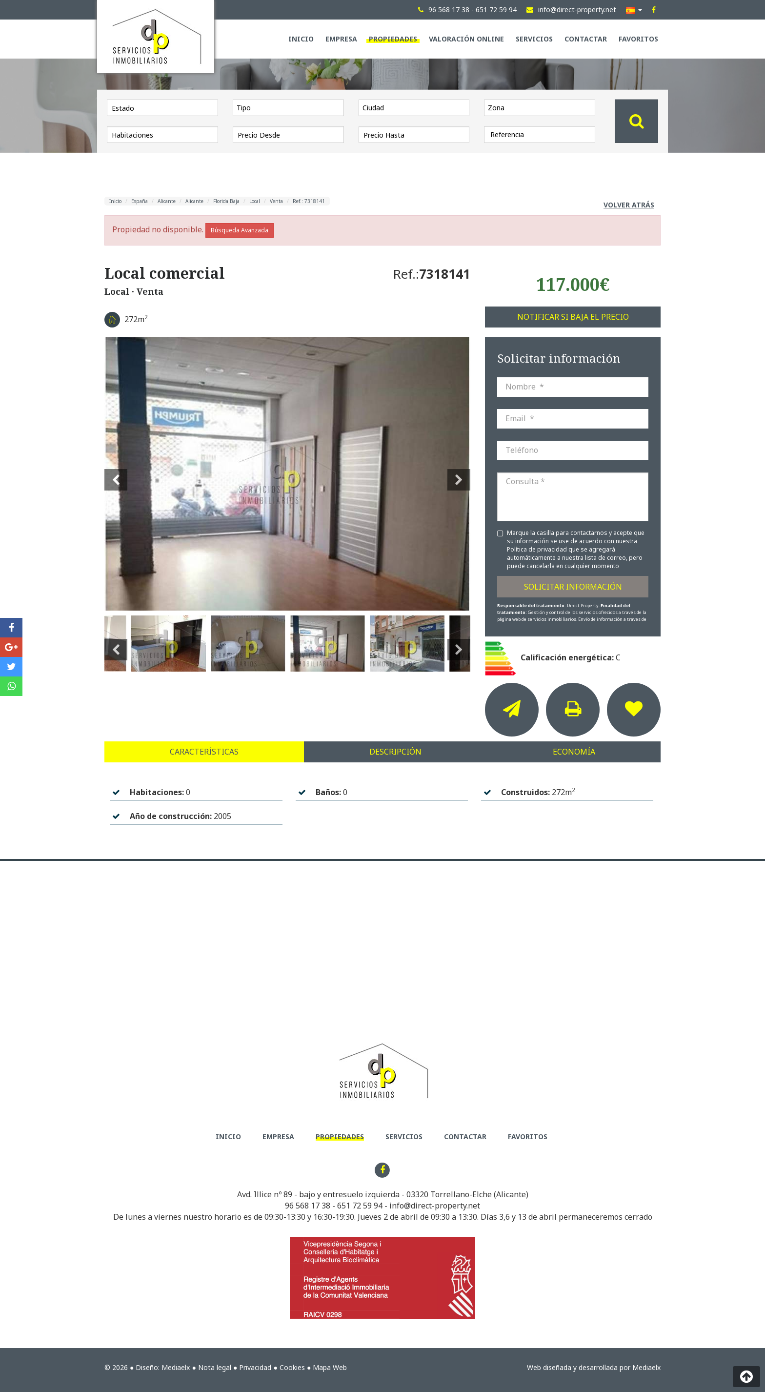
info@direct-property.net (434, 1205)
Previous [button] (115, 474)
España (139, 201)
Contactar (585, 38)
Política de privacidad (537, 549)
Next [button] (458, 474)
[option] (287, 474)
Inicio (301, 38)
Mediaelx (175, 1367)
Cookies (292, 1367)
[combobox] (288, 107)
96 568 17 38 (307, 1205)
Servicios (534, 38)
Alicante (167, 201)
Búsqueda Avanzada (239, 230)
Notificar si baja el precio (573, 316)
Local (254, 201)
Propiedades (393, 38)
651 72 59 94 (359, 1205)
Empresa (341, 38)
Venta (276, 201)
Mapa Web (330, 1367)
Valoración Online (466, 38)
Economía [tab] (574, 751)
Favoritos (638, 38)
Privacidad (255, 1367)
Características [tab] (204, 751)
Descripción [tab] (395, 751)
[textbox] (291, 107)
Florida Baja (226, 201)
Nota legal (214, 1367)
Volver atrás (629, 204)
